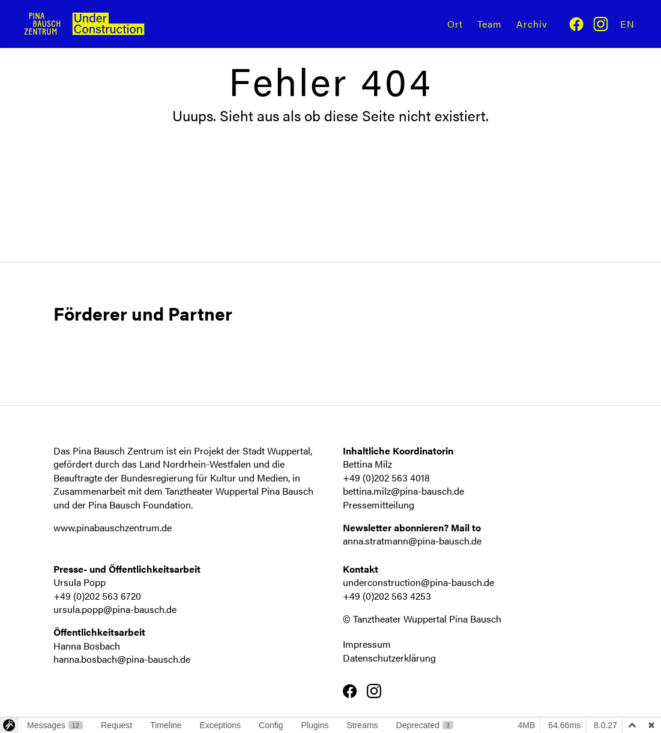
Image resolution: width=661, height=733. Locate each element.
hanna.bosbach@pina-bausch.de (121, 659)
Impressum (367, 644)
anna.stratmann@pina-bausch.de (412, 540)
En (627, 24)
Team (489, 24)
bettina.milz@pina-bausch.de (403, 491)
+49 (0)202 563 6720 (97, 596)
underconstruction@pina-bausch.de (418, 582)
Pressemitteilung (378, 504)
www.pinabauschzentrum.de (112, 527)
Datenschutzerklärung (389, 658)
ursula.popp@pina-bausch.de (115, 609)
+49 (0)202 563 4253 (387, 596)
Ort (455, 24)
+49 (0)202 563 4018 (386, 477)
